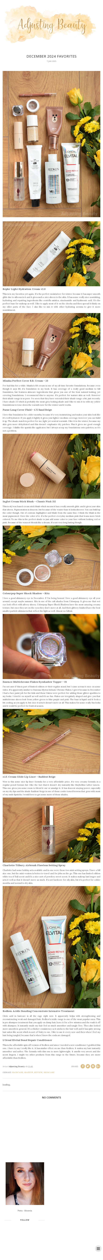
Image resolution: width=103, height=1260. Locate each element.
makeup (28, 1072)
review (38, 1072)
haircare (17, 1072)
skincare (49, 1072)
